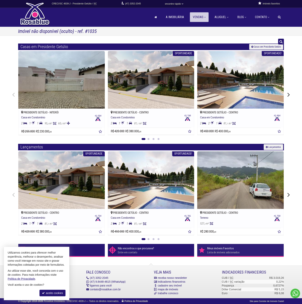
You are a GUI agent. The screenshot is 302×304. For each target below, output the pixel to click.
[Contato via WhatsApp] (295, 293)
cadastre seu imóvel (170, 285)
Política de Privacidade (136, 301)
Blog (241, 17)
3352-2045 (133, 3)
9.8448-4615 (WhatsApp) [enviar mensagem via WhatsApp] (108, 281)
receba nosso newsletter (172, 277)
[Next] (288, 94)
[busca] (279, 17)
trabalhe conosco (168, 293)
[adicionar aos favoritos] (100, 132)
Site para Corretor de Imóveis (267, 301)
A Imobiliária (175, 17)
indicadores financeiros (171, 281)
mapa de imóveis (168, 289)
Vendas (199, 17)
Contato (262, 17)
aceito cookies (52, 293)
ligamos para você (101, 285)
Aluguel (221, 17)
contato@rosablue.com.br (105, 289)
